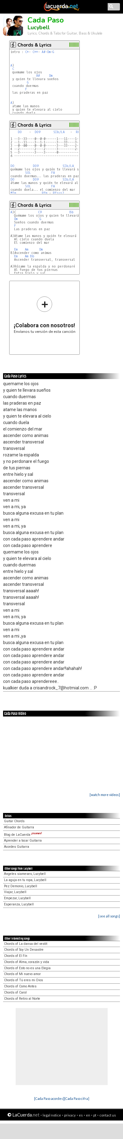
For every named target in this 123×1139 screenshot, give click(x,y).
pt (94, 1115)
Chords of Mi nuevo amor (22, 974)
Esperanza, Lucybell (19, 904)
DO (20, 132)
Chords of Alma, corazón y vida (26, 962)
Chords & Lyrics (34, 45)
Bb (71, 212)
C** (35, 52)
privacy (70, 1115)
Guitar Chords (14, 821)
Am (26, 249)
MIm (13, 193)
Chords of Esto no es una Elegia (27, 968)
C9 (40, 212)
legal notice (52, 1115)
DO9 (37, 132)
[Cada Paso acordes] (49, 1098)
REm (44, 193)
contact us (107, 1115)
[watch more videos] (105, 795)
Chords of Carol (15, 992)
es (81, 1115)
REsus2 (58, 193)
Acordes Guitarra (16, 847)
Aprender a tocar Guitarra (23, 841)
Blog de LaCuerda (23, 835)
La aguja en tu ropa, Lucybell (25, 880)
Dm (49, 52)
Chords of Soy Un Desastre (24, 950)
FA (53, 173)
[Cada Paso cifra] (76, 1098)
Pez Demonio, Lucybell (20, 886)
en (88, 1115)
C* (27, 52)
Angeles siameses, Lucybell (25, 874)
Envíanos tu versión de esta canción (44, 315)
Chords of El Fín (15, 956)
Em (15, 249)
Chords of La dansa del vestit (25, 944)
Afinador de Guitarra (19, 827)
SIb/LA (59, 132)
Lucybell (39, 27)
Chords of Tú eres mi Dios (23, 980)
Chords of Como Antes (20, 986)
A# (43, 52)
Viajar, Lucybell (15, 892)
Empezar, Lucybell (17, 898)
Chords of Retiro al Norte (22, 999)
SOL (28, 173)
